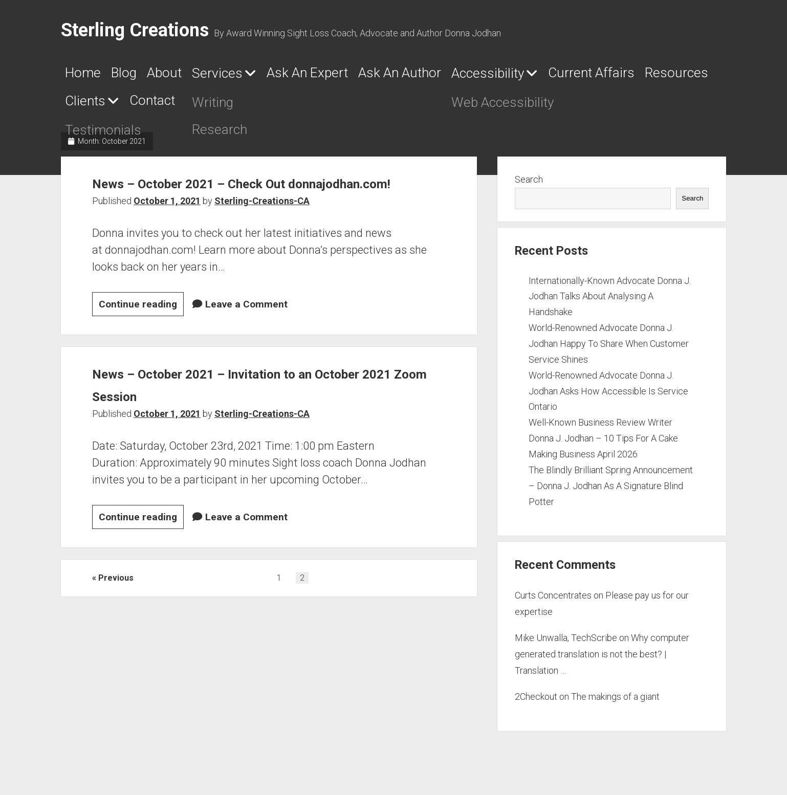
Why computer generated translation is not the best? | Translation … (602, 658)
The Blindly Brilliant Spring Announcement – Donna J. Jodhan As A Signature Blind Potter (611, 490)
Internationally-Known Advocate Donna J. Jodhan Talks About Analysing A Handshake (610, 300)
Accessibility (595, 75)
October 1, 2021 (167, 227)
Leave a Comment (246, 331)
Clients (299, 105)
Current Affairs (117, 105)
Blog (139, 75)
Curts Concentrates (553, 599)
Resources (223, 105)
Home (86, 75)
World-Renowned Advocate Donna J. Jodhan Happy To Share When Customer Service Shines (609, 347)
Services (258, 75)
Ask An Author (484, 75)
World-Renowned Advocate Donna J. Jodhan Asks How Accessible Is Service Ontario (608, 394)
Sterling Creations (135, 30)
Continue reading (141, 332)
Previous (116, 604)
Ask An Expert (369, 75)
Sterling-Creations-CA (262, 227)
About (192, 75)
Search (529, 183)
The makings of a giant (615, 700)
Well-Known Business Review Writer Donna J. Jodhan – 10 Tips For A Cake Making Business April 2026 (603, 442)
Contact (384, 105)
